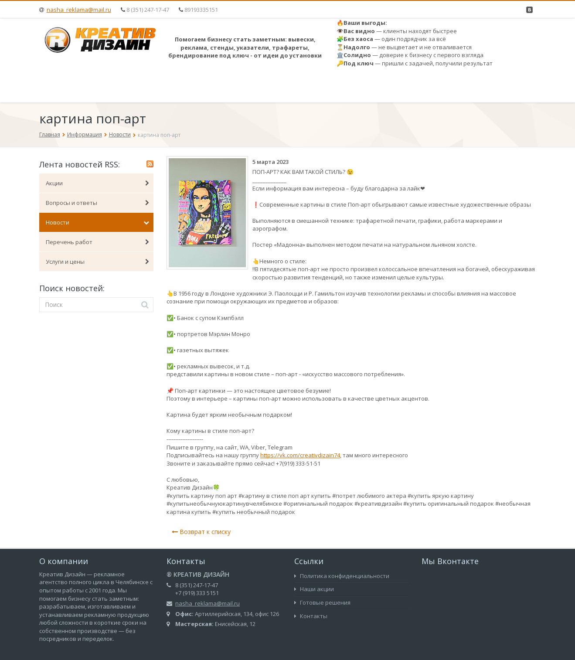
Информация (84, 134)
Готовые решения (322, 602)
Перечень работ (98, 242)
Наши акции (314, 589)
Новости (120, 134)
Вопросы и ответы (98, 203)
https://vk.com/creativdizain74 (300, 455)
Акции (98, 183)
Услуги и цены (98, 261)
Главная (49, 134)
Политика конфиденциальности (341, 576)
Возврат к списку (201, 531)
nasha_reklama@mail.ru (79, 10)
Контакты (310, 616)
